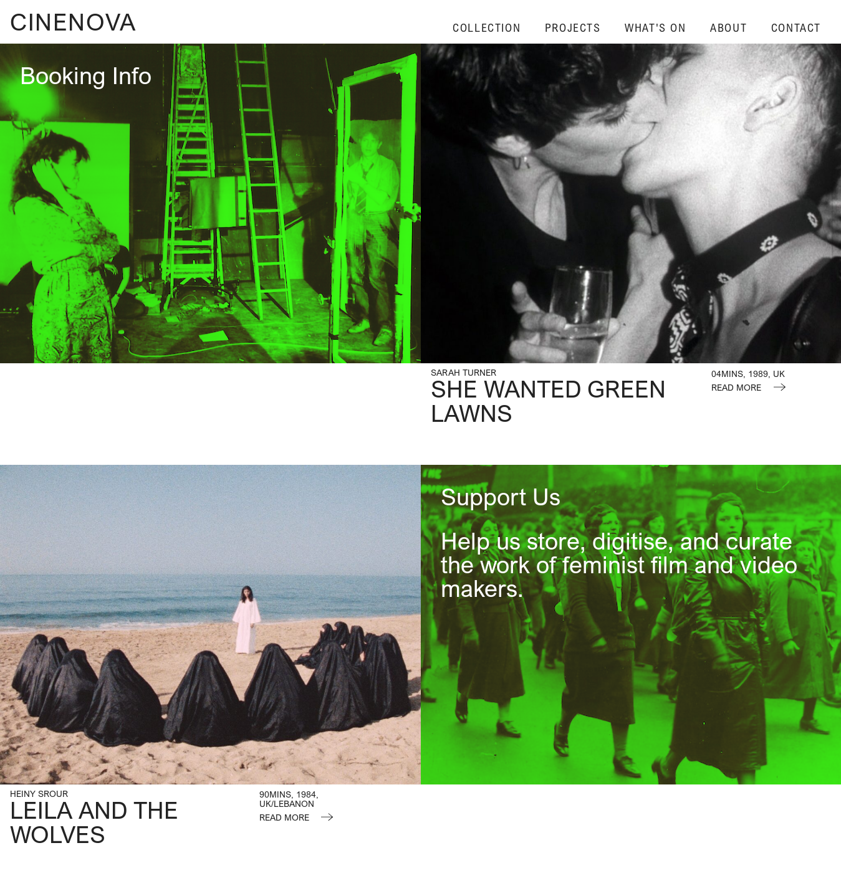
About (728, 27)
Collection (487, 27)
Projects (573, 27)
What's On (655, 27)
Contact (796, 27)
